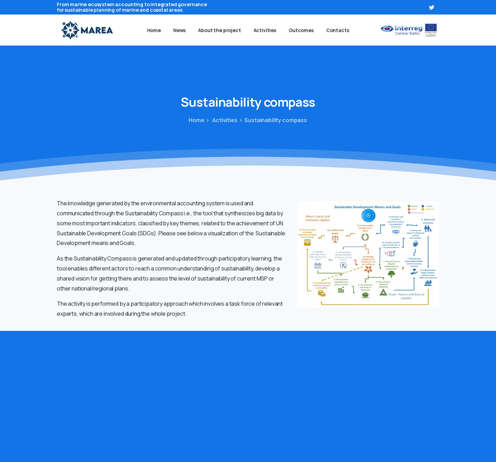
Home (195, 120)
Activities (221, 120)
